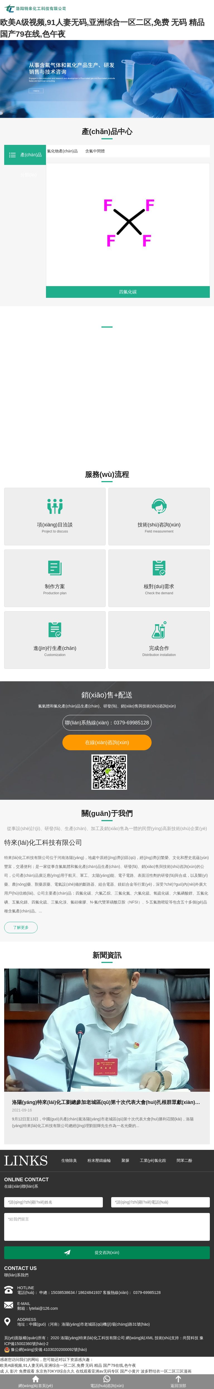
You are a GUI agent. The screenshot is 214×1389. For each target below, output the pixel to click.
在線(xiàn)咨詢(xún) (107, 742)
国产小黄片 (130, 1371)
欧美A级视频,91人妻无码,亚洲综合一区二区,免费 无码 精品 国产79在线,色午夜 (68, 1365)
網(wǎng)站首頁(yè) (35, 1381)
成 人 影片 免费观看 (17, 1371)
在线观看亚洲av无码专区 (97, 1371)
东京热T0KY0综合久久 (55, 1371)
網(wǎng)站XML (139, 1338)
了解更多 (21, 927)
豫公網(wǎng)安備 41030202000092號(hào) (45, 1349)
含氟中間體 (95, 151)
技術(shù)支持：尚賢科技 (177, 1338)
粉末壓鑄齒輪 (99, 1160)
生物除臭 (69, 1160)
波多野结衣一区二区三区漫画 (166, 1371)
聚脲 (125, 1160)
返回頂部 (178, 1381)
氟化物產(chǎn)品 (62, 151)
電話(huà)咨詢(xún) (107, 1381)
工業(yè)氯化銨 (153, 1160)
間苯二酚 (184, 1160)
